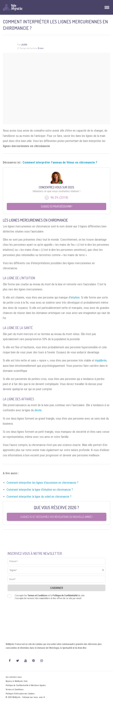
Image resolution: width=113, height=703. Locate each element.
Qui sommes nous (14, 677)
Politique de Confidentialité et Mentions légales (26, 685)
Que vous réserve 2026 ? (56, 507)
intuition (75, 297)
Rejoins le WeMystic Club (16, 681)
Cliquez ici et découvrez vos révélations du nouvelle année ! (56, 516)
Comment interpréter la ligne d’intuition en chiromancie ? (40, 489)
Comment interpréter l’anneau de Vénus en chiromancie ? (60, 162)
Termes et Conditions (37, 595)
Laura (24, 44)
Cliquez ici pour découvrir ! (56, 206)
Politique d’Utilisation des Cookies (20, 693)
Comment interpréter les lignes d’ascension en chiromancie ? (42, 482)
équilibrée (101, 360)
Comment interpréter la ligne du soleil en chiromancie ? (39, 496)
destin (38, 410)
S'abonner (56, 588)
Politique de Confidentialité (65, 595)
